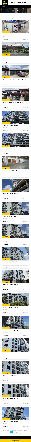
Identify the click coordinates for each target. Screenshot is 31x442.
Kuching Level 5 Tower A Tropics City (10, 398)
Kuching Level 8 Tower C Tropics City (10, 125)
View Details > (25, 39)
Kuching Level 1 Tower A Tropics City (10, 170)
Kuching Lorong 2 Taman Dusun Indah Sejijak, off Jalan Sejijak (15, 79)
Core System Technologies (18, 436)
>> (19, 432)
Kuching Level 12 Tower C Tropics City (10, 148)
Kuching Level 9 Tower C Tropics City (10, 330)
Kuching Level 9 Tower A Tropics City (10, 375)
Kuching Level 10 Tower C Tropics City (10, 307)
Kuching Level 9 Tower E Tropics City (10, 421)
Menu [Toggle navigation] (3, 6)
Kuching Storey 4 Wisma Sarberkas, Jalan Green (12, 34)
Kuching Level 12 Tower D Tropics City (10, 216)
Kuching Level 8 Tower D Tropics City (10, 261)
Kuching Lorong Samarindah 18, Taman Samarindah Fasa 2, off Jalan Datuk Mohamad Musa (15, 56)
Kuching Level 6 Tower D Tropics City (10, 284)
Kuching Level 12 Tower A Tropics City (10, 352)
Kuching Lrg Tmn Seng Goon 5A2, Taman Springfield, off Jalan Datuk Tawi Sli (15, 102)
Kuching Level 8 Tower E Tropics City (10, 193)
